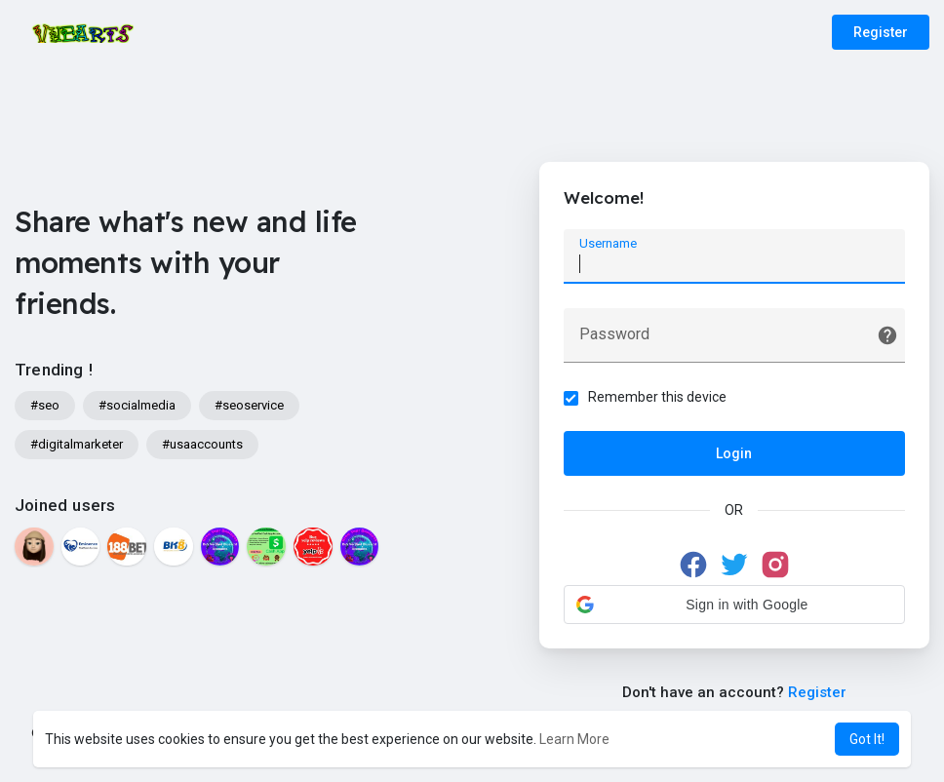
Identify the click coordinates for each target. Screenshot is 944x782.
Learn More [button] (574, 739)
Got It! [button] (867, 739)
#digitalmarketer (76, 444)
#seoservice (249, 405)
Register (880, 32)
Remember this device (657, 397)
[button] (734, 604)
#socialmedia (137, 405)
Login (734, 453)
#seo (44, 405)
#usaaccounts (202, 444)
